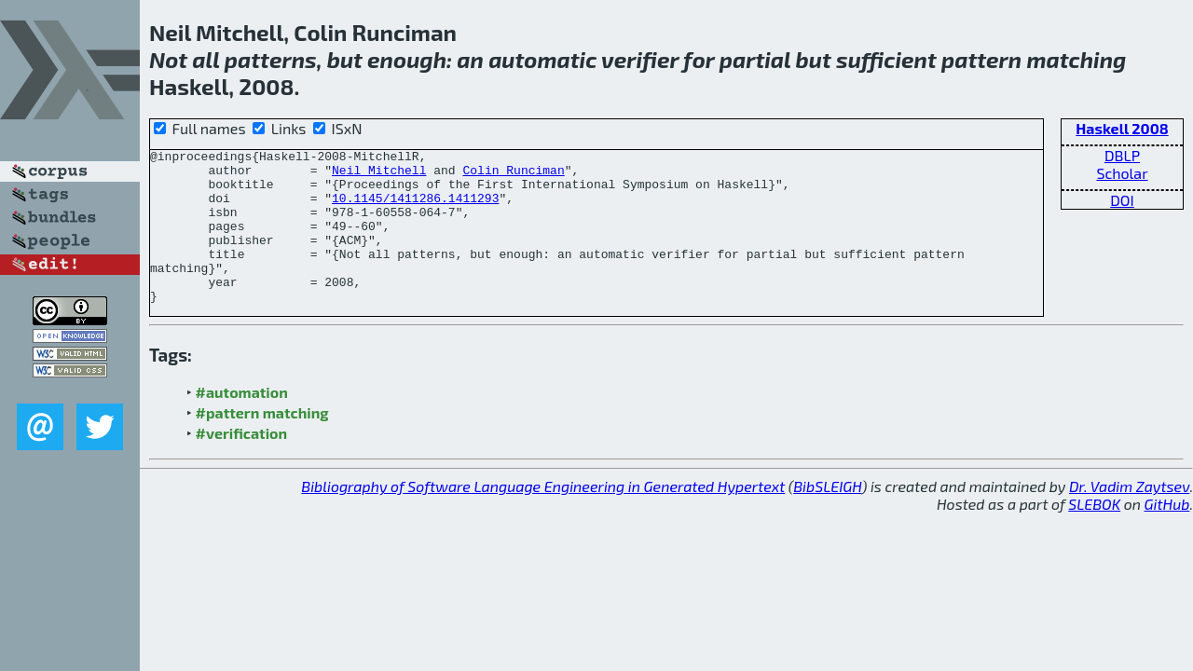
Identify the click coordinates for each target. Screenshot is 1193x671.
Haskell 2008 (1122, 128)
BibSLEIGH (827, 517)
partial (755, 59)
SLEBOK (1094, 534)
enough (406, 59)
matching (1076, 59)
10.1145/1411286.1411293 (415, 208)
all (205, 59)
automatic (542, 59)
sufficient (886, 59)
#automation (242, 422)
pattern (981, 59)
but (345, 59)
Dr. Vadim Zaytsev (1129, 517)
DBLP (1122, 155)
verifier (640, 59)
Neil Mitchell (379, 175)
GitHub (1167, 534)
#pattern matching (262, 443)
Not (168, 59)
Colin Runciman (513, 175)
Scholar (1121, 173)
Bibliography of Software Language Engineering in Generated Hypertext (543, 517)
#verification (242, 463)
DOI (1122, 200)
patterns (271, 59)
